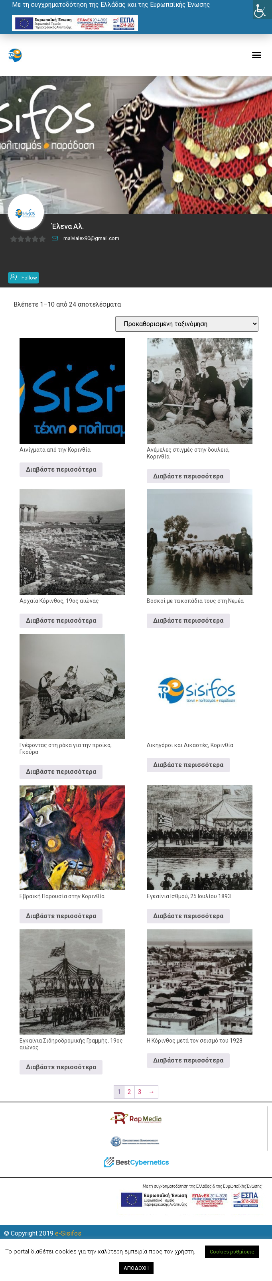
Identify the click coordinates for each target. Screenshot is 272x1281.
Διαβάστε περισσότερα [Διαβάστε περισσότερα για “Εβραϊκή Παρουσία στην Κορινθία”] (61, 925)
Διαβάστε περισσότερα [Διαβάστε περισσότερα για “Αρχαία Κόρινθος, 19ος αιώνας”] (61, 630)
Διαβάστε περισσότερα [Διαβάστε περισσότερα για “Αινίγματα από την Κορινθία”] (61, 479)
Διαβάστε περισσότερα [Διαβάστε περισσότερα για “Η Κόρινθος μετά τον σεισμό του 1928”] (188, 1070)
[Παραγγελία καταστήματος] (186, 333)
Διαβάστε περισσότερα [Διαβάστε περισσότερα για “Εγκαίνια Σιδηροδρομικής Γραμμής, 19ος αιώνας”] (61, 1076)
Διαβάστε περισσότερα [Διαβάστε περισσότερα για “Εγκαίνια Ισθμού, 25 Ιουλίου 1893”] (188, 925)
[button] (256, 55)
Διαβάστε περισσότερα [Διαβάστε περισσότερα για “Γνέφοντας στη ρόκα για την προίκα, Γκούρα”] (61, 781)
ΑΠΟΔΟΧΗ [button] (136, 1268)
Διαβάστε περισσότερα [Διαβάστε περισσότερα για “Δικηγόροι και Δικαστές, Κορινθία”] (188, 774)
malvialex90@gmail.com (91, 247)
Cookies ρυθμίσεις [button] (232, 1252)
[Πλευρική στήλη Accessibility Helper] (262, 9)
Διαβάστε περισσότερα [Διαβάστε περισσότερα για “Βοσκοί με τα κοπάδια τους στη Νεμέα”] (188, 630)
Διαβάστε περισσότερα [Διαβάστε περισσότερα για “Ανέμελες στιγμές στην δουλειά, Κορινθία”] (188, 486)
